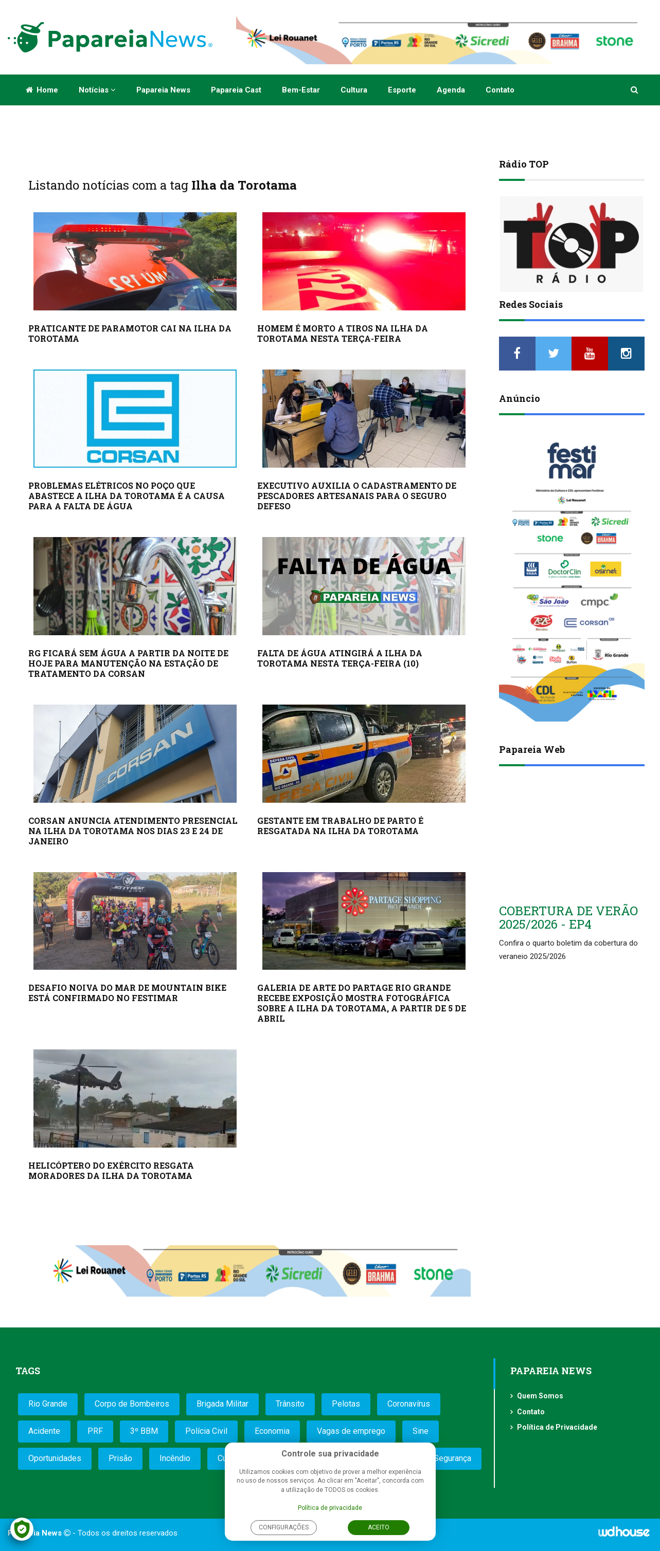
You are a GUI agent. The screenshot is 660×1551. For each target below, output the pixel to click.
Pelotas (346, 1404)
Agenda (451, 90)
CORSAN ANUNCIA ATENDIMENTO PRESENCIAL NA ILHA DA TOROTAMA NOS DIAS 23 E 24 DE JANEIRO (133, 830)
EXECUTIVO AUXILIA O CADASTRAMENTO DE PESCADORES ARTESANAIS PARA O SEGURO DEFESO (356, 495)
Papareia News (163, 90)
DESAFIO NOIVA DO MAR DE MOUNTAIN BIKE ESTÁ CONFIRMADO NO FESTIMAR (127, 992)
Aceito (378, 1527)
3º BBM (144, 1431)
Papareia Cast (236, 90)
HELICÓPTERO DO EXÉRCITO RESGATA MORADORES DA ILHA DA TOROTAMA (111, 1170)
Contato (500, 90)
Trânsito (290, 1404)
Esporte (402, 90)
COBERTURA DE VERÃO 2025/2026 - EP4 (568, 917)
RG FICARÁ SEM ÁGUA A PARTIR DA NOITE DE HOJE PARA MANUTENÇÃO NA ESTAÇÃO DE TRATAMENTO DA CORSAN (128, 663)
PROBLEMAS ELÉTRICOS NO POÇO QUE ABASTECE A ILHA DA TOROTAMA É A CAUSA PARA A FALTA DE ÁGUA (126, 495)
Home (42, 90)
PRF (95, 1431)
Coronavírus (408, 1404)
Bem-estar (301, 90)
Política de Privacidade (557, 1427)
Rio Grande (47, 1404)
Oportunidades (54, 1458)
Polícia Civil (206, 1431)
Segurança (452, 1458)
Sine (421, 1431)
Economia (272, 1431)
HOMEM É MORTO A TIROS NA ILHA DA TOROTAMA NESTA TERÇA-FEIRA (342, 333)
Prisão (120, 1458)
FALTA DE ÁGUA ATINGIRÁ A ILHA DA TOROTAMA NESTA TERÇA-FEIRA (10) (339, 658)
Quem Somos (540, 1396)
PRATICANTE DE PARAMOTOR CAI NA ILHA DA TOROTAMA (129, 333)
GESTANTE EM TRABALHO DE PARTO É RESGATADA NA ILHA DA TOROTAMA (340, 825)
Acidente (44, 1431)
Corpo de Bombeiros (132, 1404)
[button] (635, 90)
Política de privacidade (330, 1507)
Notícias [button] (97, 90)
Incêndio (174, 1458)
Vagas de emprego (351, 1431)
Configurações (284, 1527)
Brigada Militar (222, 1404)
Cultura (354, 90)
